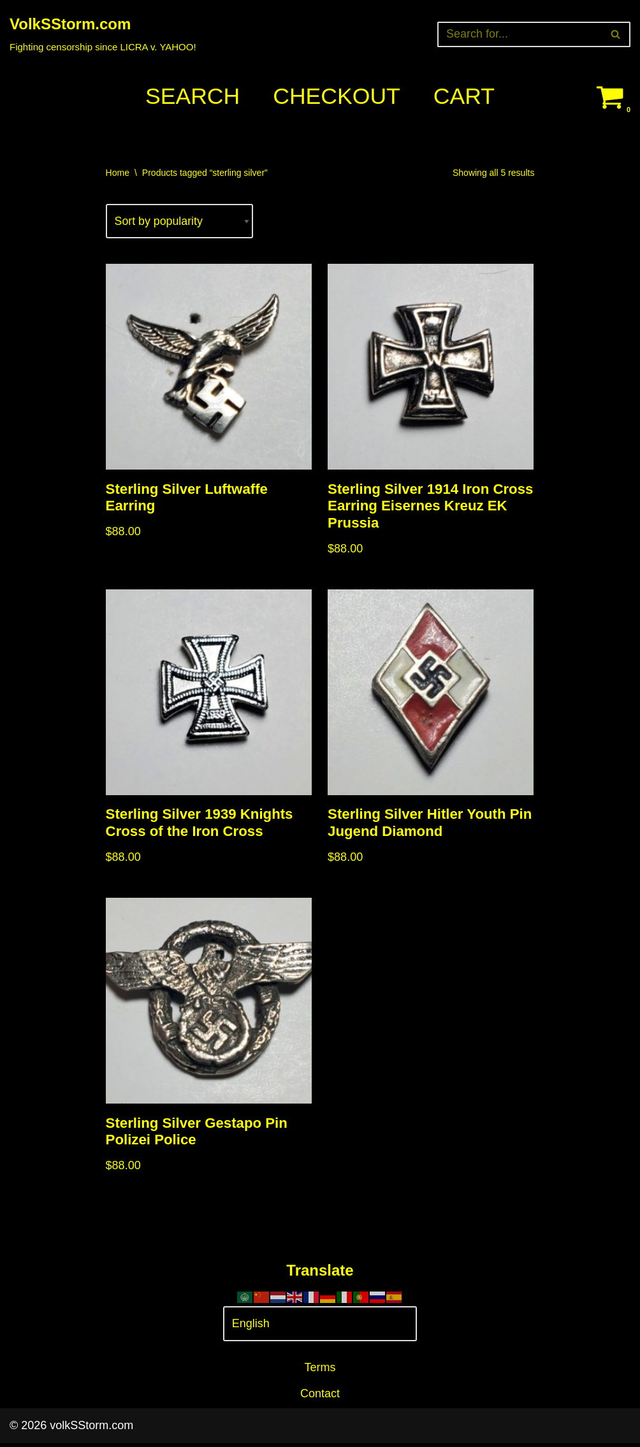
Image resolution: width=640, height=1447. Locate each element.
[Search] (519, 34)
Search (191, 96)
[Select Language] (320, 1328)
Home (117, 173)
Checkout (336, 96)
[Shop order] (180, 222)
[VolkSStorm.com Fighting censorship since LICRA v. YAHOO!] (103, 34)
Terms (320, 1371)
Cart (465, 96)
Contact (320, 1397)
